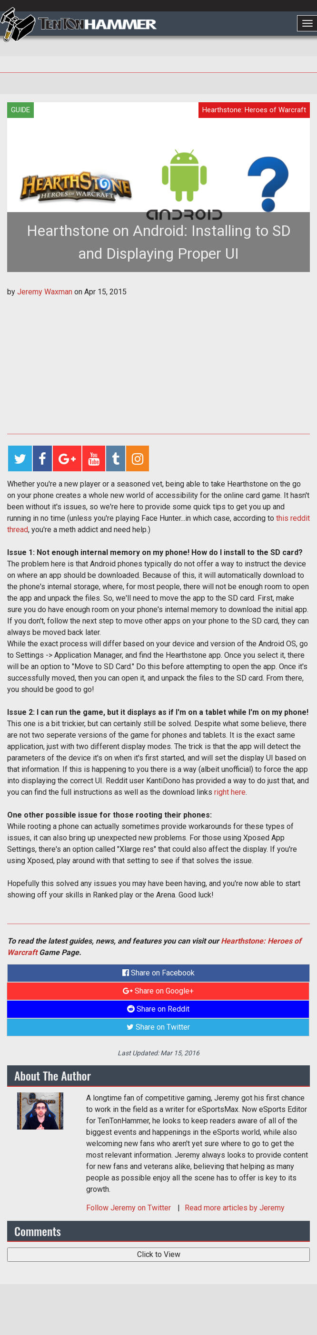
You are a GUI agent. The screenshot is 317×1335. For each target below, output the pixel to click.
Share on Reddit (158, 1008)
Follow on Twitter (129, 1207)
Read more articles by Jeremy (235, 1207)
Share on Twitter (158, 1027)
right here (230, 792)
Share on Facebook (158, 972)
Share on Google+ (158, 990)
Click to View (158, 1254)
